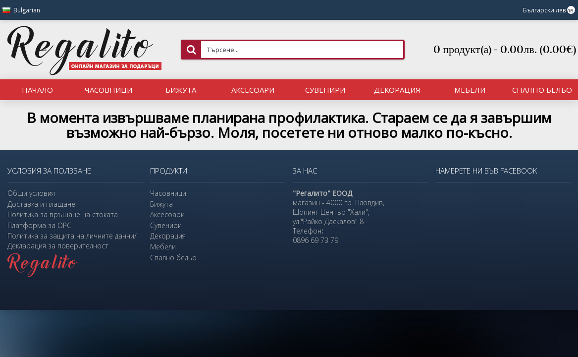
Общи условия (31, 193)
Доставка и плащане (41, 204)
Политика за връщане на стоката (62, 214)
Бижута (161, 204)
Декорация (168, 235)
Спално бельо (173, 257)
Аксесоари (167, 214)
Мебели (163, 246)
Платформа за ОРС (39, 225)
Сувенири (166, 225)
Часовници (168, 193)
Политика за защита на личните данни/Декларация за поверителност (72, 240)
